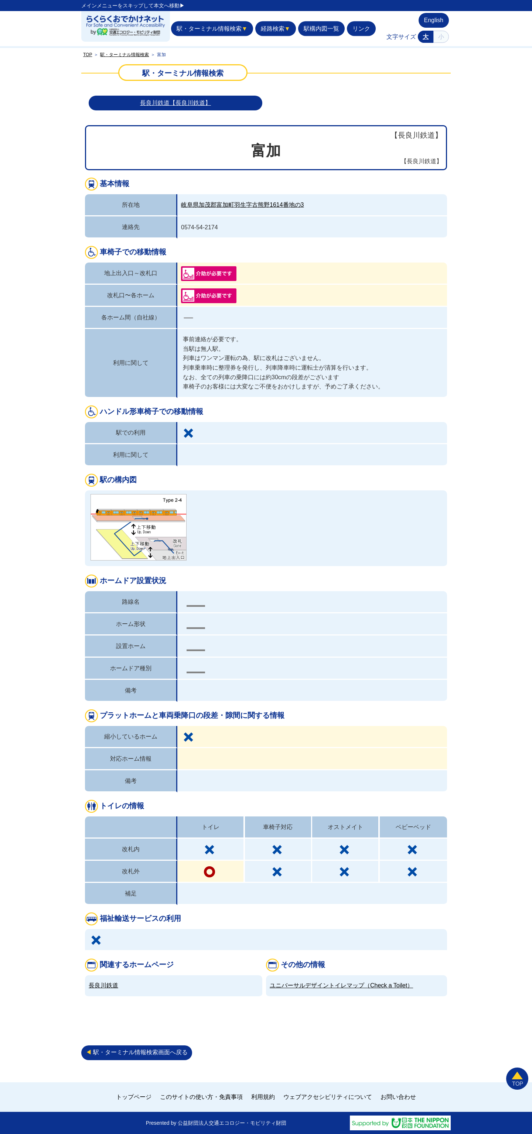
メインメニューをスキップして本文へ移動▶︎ (133, 5)
